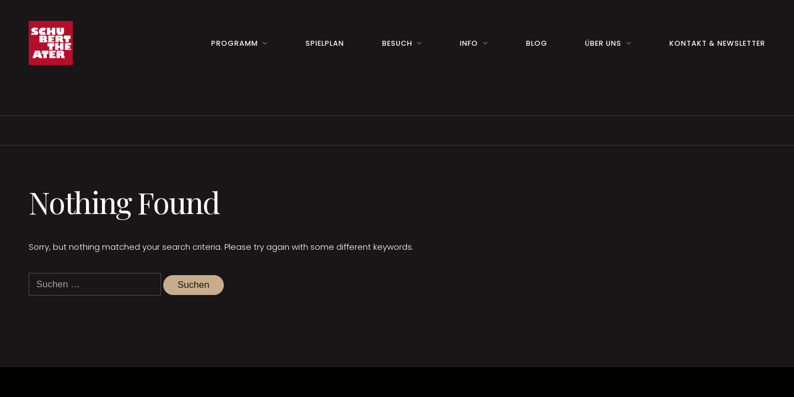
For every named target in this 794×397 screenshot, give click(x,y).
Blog (537, 43)
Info (469, 43)
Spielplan (324, 43)
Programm (234, 43)
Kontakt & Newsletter (717, 43)
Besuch (397, 43)
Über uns (603, 43)
